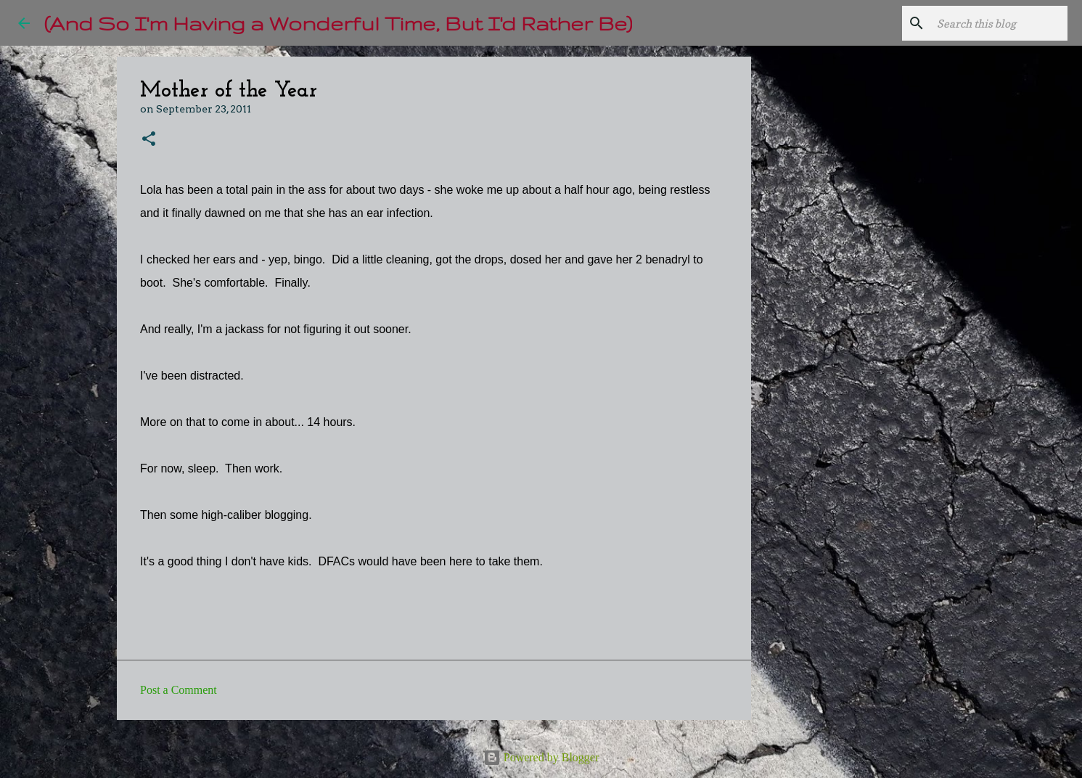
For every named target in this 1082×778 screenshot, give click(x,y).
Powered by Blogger (541, 757)
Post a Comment (178, 690)
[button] (148, 140)
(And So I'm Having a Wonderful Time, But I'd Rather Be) (338, 23)
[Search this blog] (991, 23)
